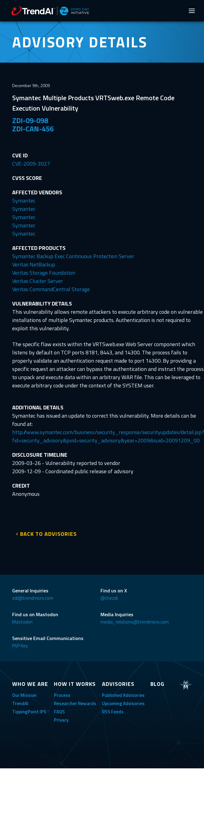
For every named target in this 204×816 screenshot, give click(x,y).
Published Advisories (123, 695)
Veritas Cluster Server (37, 281)
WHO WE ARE (30, 684)
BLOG (157, 684)
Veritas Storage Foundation (43, 273)
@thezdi (109, 598)
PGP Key (20, 645)
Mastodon (22, 621)
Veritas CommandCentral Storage (51, 289)
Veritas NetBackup (33, 264)
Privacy (61, 719)
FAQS (59, 711)
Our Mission (24, 695)
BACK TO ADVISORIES (48, 534)
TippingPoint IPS (29, 711)
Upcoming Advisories (123, 703)
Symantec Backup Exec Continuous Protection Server (73, 256)
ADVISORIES (118, 684)
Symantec (23, 200)
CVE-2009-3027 (31, 163)
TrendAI (20, 703)
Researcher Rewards (75, 703)
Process (62, 695)
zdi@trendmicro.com (32, 598)
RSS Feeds (113, 711)
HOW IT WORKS (75, 684)
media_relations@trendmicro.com (134, 621)
